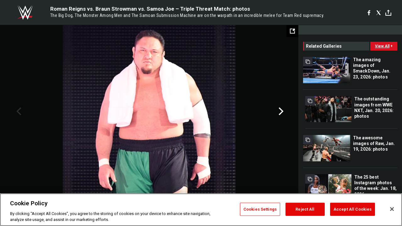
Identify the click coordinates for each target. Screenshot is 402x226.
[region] (201, 209)
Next (280, 111)
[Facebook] (369, 12)
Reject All (305, 209)
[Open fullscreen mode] (292, 31)
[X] (378, 12)
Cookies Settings (260, 209)
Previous (18, 111)
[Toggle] (388, 13)
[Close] (392, 209)
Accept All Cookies (353, 209)
